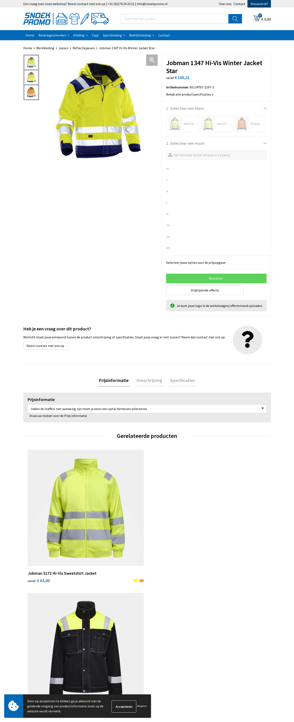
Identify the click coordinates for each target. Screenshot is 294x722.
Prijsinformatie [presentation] (115, 381)
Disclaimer (160, 607)
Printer (218, 594)
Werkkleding (45, 48)
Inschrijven (254, 683)
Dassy (217, 588)
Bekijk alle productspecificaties (189, 94)
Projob (218, 607)
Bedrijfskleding (140, 35)
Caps (95, 35)
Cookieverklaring (164, 594)
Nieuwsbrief (259, 4)
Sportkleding (112, 35)
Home (29, 35)
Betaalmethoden (103, 613)
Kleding (79, 35)
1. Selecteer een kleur (185, 108)
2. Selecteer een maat (185, 143)
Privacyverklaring (164, 600)
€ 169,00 (163, 524)
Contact (239, 4)
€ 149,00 (225, 524)
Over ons (225, 4)
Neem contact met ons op (45, 346)
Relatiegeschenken (52, 35)
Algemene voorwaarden (169, 588)
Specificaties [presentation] (181, 381)
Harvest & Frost (224, 600)
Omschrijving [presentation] (149, 381)
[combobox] (174, 18)
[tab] (115, 381)
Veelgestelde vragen (105, 607)
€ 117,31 (102, 518)
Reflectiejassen (84, 48)
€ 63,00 (39, 524)
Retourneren (100, 619)
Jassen (63, 48)
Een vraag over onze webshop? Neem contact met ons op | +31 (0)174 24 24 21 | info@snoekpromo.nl (95, 4)
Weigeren (142, 706)
